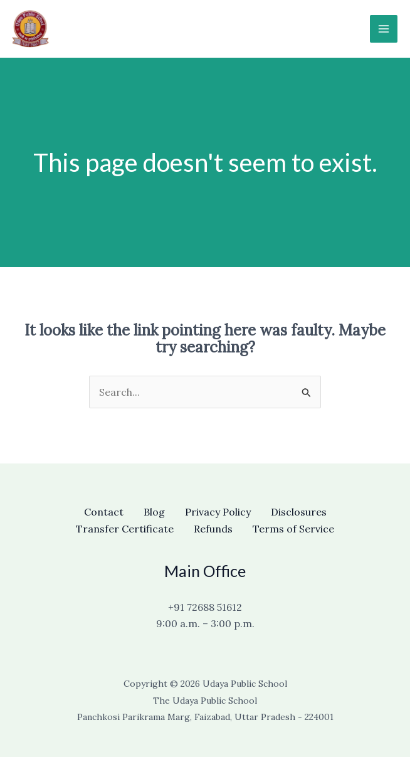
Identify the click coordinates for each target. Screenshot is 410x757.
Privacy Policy (218, 512)
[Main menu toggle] (383, 29)
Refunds (213, 528)
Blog (154, 512)
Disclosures (299, 512)
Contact (104, 512)
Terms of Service (293, 528)
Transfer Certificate (125, 528)
